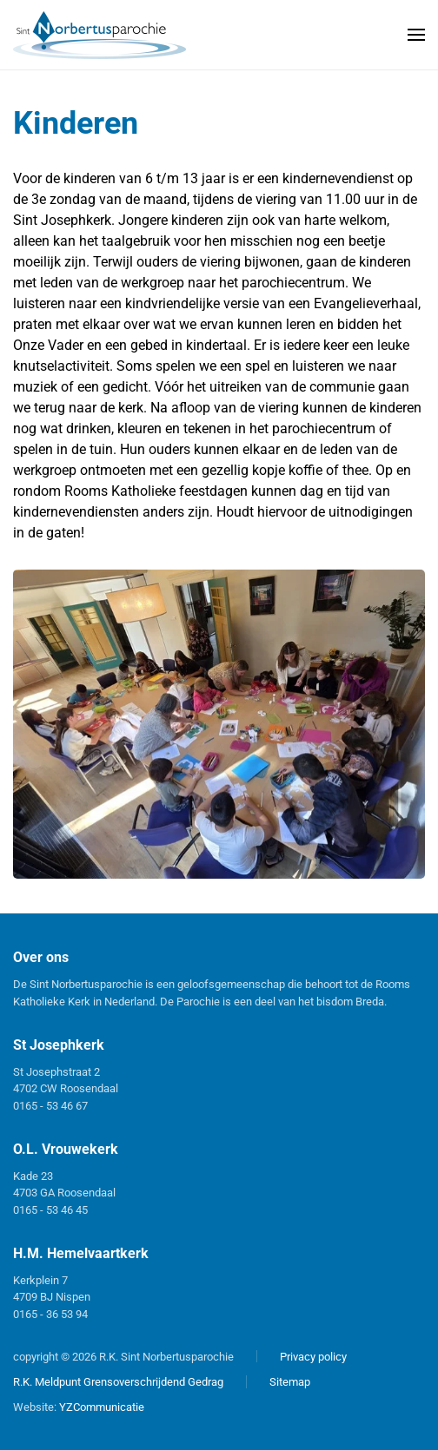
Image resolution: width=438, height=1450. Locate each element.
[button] (416, 34)
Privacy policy (313, 1356)
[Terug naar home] (100, 34)
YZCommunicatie (101, 1407)
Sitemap (289, 1381)
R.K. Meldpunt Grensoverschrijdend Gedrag (118, 1381)
